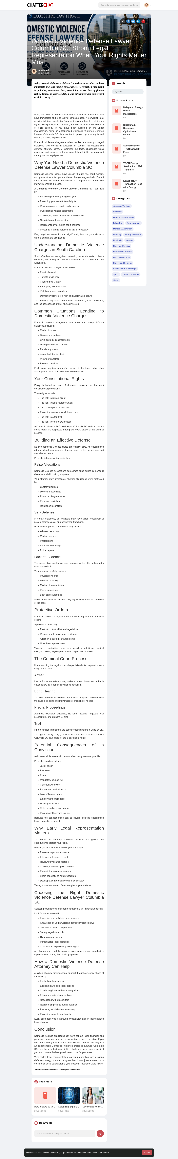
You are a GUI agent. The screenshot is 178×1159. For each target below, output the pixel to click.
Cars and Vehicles (121, 206)
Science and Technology (125, 268)
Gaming (117, 234)
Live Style (117, 240)
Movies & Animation (122, 228)
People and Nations (122, 251)
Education (118, 223)
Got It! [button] (147, 1153)
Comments (130, 71)
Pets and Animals (121, 257)
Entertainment (133, 223)
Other (35, 33)
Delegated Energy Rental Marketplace (133, 110)
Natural (129, 240)
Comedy (117, 211)
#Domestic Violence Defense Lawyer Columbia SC (57, 1070)
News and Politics (121, 246)
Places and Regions (122, 263)
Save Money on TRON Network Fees (131, 148)
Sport (116, 274)
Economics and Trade (123, 217)
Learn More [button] (103, 1153)
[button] (119, 5)
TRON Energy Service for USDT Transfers (132, 166)
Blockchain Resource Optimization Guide (130, 130)
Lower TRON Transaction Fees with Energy (132, 184)
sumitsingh (44, 70)
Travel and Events (130, 274)
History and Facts (133, 234)
